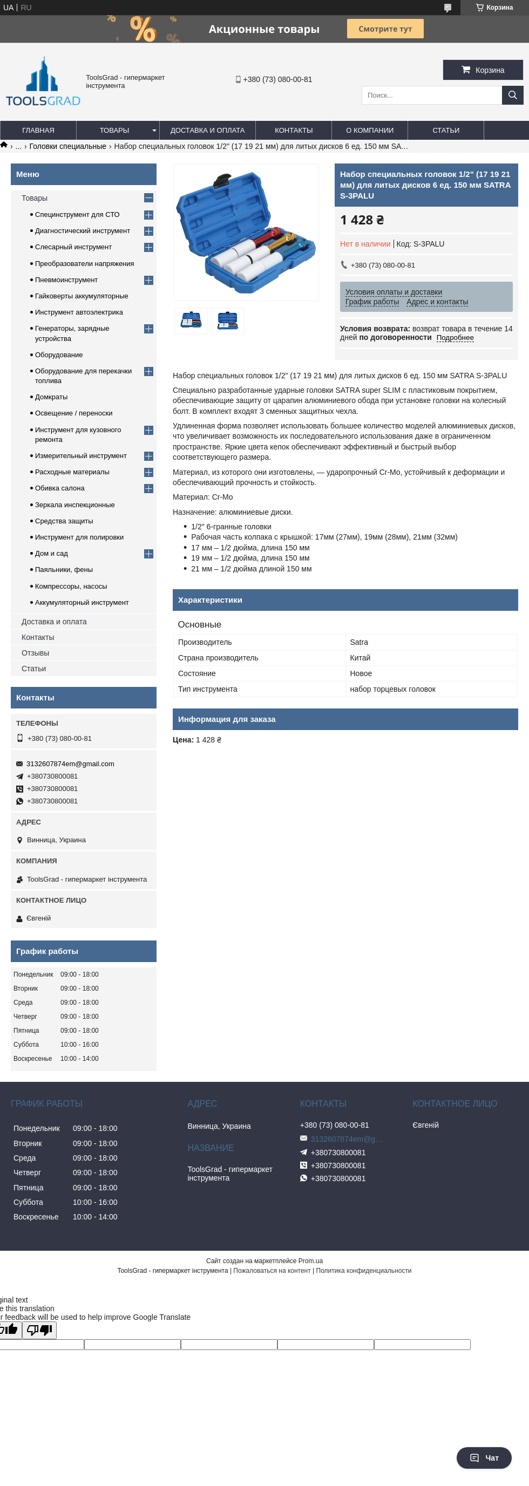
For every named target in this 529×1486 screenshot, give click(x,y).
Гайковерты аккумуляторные (81, 296)
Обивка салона (60, 488)
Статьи (445, 130)
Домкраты (51, 397)
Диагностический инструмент (82, 231)
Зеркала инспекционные (75, 505)
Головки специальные (68, 146)
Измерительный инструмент (81, 456)
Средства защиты (64, 521)
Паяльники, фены (64, 569)
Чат (484, 1458)
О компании (370, 130)
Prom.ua (311, 1261)
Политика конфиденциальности (364, 1270)
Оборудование (59, 355)
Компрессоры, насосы (71, 586)
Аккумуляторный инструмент (82, 602)
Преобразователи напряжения (84, 264)
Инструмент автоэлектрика (79, 312)
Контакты (294, 130)
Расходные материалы (72, 472)
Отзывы (35, 653)
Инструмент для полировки (79, 537)
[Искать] (513, 95)
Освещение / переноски (73, 413)
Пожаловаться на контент (271, 1270)
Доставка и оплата (208, 130)
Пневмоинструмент (66, 280)
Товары (115, 130)
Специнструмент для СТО (77, 214)
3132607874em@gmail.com (70, 764)
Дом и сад (51, 553)
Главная (38, 130)
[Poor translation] (39, 1330)
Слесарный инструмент (73, 247)
